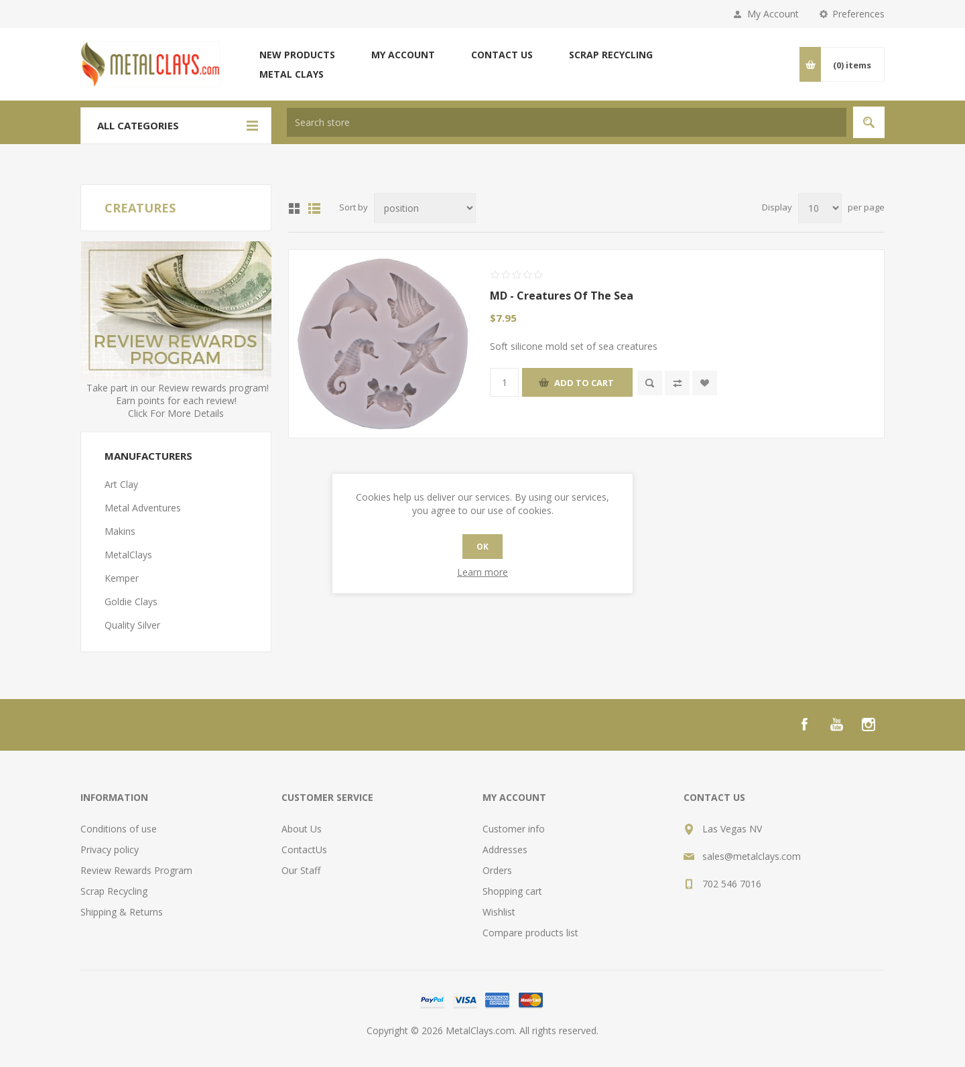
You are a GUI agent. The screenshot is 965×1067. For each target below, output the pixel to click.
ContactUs (304, 849)
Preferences (858, 13)
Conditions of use (118, 828)
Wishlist (498, 911)
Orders (497, 870)
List (314, 208)
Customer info (513, 828)
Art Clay (121, 484)
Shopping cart (512, 891)
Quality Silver (132, 625)
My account (403, 54)
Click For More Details (176, 413)
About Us (301, 828)
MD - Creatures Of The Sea (561, 295)
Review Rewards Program (136, 870)
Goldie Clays (131, 601)
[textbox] (566, 122)
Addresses (504, 849)
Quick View (649, 383)
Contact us (502, 54)
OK (482, 546)
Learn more (482, 572)
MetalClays (128, 554)
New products (297, 54)
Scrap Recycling (611, 54)
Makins (120, 531)
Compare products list (530, 932)
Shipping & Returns (121, 911)
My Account (773, 13)
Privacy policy (109, 849)
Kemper (122, 578)
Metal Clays (291, 74)
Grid (294, 208)
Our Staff (300, 870)
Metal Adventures (143, 507)
